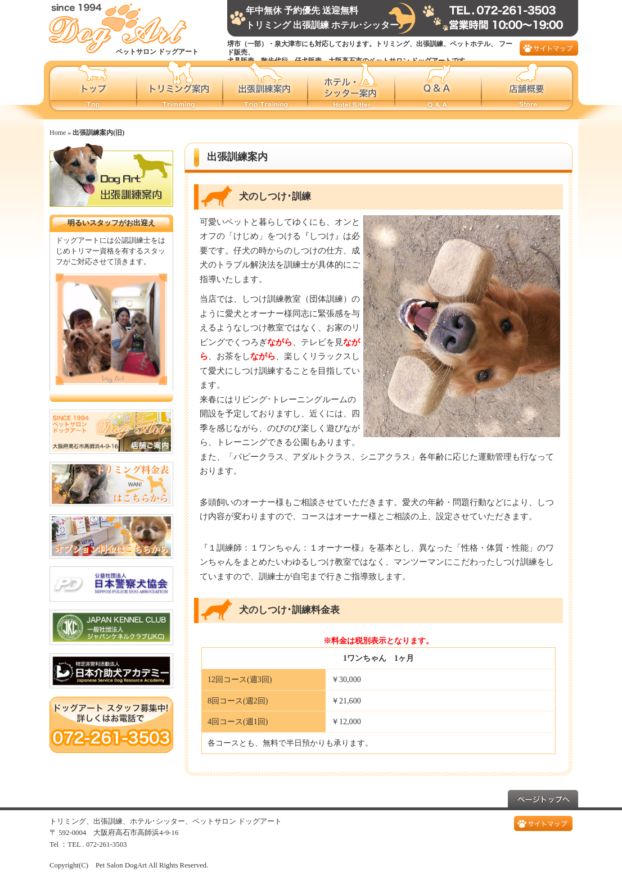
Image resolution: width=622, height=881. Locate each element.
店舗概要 (530, 90)
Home (57, 133)
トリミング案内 (180, 90)
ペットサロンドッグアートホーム (90, 90)
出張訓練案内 (265, 90)
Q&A (438, 90)
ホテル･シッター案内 (351, 90)
